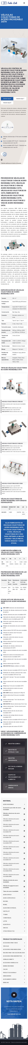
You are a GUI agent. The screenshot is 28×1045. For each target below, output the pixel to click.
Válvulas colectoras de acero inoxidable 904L (11, 870)
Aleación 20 (6, 924)
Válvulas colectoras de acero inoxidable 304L (11, 825)
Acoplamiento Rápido (9, 979)
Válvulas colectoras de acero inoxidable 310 (11, 831)
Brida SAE (6, 982)
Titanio (5, 914)
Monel (5, 904)
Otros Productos (8, 931)
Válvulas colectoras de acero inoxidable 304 (11, 819)
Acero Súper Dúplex (9, 898)
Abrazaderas (7, 976)
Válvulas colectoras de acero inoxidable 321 (11, 858)
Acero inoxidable (8, 804)
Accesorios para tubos (10, 942)
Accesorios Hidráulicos (10, 962)
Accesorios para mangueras (12, 949)
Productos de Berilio (9, 972)
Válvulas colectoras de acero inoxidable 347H (11, 864)
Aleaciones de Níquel (9, 908)
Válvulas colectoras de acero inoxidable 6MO (11, 875)
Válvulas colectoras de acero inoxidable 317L (11, 853)
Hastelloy (6, 911)
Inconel (5, 901)
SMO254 (5, 927)
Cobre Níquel (7, 918)
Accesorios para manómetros (12, 956)
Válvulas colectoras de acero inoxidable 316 (11, 836)
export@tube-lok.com (14, 1014)
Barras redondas (8, 966)
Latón (5, 921)
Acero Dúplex (7, 894)
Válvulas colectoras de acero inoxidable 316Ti (11, 842)
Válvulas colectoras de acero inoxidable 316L (11, 847)
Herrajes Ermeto (8, 959)
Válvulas (6, 946)
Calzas (5, 969)
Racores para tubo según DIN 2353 (13, 952)
